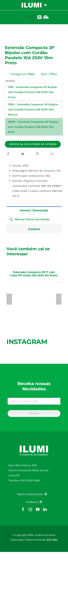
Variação (10, 80)
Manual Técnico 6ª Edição (29, 219)
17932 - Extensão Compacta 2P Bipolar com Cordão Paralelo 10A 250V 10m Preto (33, 127)
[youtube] (38, 509)
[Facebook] (8, 154)
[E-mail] (52, 154)
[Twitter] (22, 154)
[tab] (34, 210)
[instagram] (30, 509)
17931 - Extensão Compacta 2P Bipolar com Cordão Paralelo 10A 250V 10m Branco (33, 109)
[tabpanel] (34, 219)
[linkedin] (45, 509)
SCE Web (52, 539)
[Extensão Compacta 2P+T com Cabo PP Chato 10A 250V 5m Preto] (34, 265)
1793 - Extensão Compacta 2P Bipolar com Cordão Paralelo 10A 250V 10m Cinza (32, 92)
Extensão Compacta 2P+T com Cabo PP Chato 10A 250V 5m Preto (33, 273)
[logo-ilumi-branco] (32, 4)
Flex (31, 74)
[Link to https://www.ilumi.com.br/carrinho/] (45, 5)
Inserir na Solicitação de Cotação (33, 144)
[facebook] (23, 509)
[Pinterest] (37, 154)
